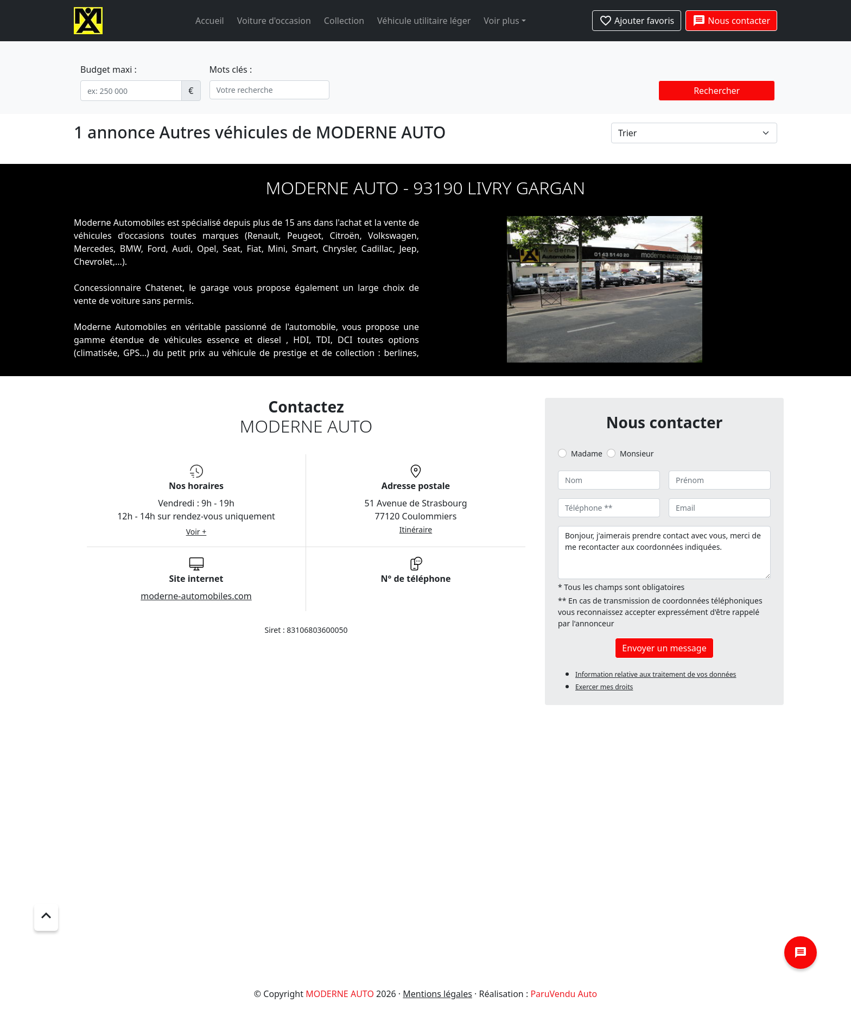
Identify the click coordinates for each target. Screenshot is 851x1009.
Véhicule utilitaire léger (424, 21)
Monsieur (636, 453)
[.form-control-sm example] (131, 90)
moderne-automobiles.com (196, 596)
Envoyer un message (664, 648)
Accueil (209, 21)
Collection (344, 21)
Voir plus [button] (501, 21)
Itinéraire (415, 529)
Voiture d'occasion (274, 21)
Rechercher (717, 91)
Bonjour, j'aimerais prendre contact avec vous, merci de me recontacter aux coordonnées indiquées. (664, 552)
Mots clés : (230, 69)
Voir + (196, 531)
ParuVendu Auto (563, 994)
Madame (586, 453)
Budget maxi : (108, 69)
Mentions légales (437, 994)
